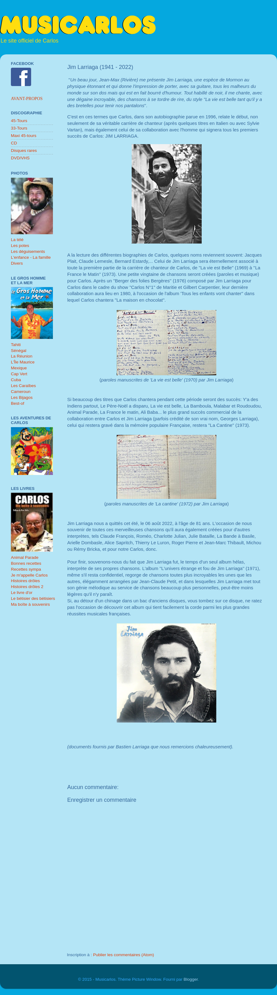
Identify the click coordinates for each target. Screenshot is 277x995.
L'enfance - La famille (31, 257)
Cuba (16, 379)
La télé (17, 239)
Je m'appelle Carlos (29, 575)
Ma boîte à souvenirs (30, 604)
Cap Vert (19, 374)
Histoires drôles (25, 580)
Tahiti (16, 344)
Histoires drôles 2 (27, 586)
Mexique (19, 368)
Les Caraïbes (23, 385)
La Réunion (21, 356)
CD (14, 143)
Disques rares (24, 150)
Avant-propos (27, 98)
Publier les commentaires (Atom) (123, 954)
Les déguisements (28, 251)
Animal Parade (25, 557)
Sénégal (18, 350)
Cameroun (21, 391)
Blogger (191, 979)
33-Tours (19, 128)
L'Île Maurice (23, 362)
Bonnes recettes (26, 563)
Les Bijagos (22, 397)
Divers (17, 263)
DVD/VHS (20, 158)
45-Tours (19, 120)
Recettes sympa (26, 569)
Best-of (17, 403)
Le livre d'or (21, 592)
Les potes (20, 245)
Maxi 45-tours (23, 135)
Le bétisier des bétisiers (33, 598)
